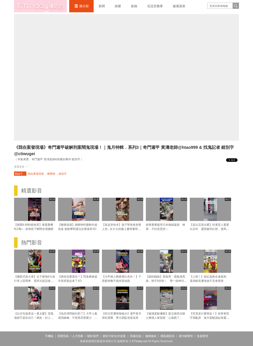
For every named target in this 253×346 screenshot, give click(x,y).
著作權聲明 (186, 336)
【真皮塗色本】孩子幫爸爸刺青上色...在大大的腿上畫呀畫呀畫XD (121, 229)
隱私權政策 (168, 336)
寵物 (134, 6)
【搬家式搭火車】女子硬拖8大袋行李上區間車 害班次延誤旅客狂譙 (34, 281)
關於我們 (93, 336)
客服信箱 (135, 336)
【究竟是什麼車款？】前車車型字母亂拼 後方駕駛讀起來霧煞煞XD (209, 317)
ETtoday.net (139, 341)
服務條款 (151, 336)
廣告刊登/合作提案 (114, 336)
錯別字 (63, 173)
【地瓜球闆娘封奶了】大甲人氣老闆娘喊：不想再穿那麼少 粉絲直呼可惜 (77, 317)
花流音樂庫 (155, 6)
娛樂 (118, 6)
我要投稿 (63, 336)
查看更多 (21, 166)
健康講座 (179, 6)
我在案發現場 (36, 173)
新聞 (102, 6)
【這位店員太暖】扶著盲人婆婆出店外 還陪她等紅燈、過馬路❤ (209, 229)
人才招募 (77, 336)
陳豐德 (51, 173)
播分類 (84, 6)
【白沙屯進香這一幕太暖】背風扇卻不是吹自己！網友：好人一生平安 (33, 317)
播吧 (40, 6)
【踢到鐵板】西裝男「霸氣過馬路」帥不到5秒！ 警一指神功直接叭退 (166, 281)
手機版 (49, 336)
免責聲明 (202, 336)
